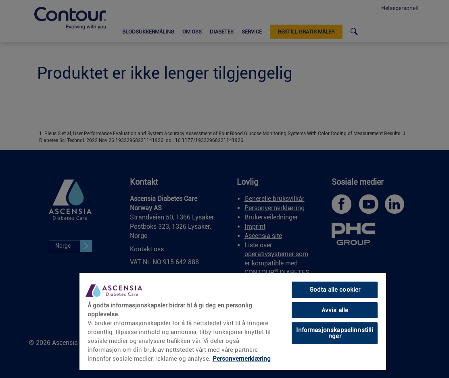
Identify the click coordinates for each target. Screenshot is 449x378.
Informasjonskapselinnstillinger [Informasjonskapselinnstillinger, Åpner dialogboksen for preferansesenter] (334, 333)
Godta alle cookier (335, 289)
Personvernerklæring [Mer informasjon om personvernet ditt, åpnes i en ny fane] (242, 358)
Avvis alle (335, 310)
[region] (232, 321)
